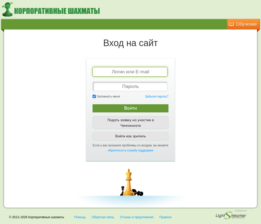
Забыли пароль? (156, 96)
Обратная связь (103, 217)
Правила (165, 217)
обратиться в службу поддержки (130, 150)
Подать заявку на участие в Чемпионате (130, 122)
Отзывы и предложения (137, 217)
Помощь (80, 217)
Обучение (242, 24)
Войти (130, 108)
